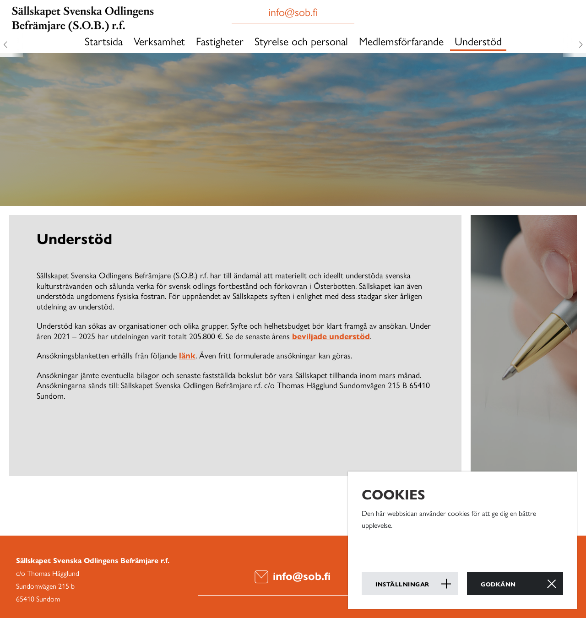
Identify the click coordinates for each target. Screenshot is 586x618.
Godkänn (498, 584)
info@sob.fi (293, 575)
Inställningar (402, 584)
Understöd (478, 41)
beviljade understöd (331, 336)
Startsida (104, 41)
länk (187, 355)
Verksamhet (159, 41)
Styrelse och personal (301, 41)
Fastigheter (220, 41)
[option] (293, 126)
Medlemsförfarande (401, 41)
